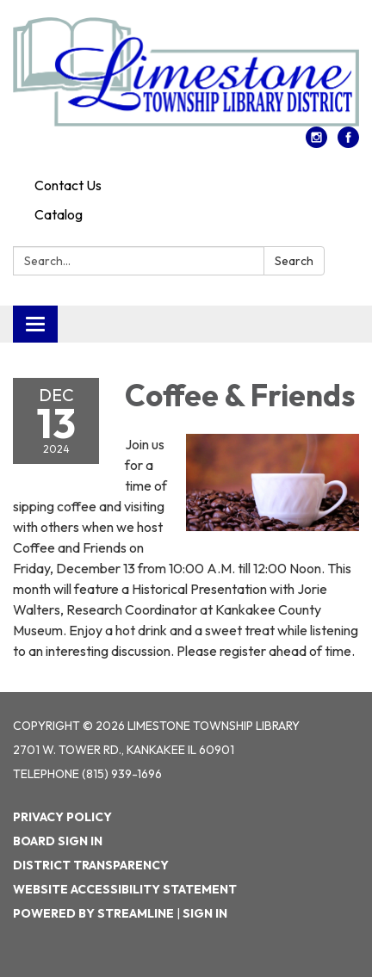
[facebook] (348, 142)
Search (294, 261)
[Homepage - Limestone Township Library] (186, 72)
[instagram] (316, 142)
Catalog (58, 214)
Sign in (205, 913)
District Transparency (91, 865)
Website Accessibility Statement (125, 889)
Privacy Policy (62, 817)
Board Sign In (57, 841)
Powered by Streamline (93, 913)
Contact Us (68, 185)
